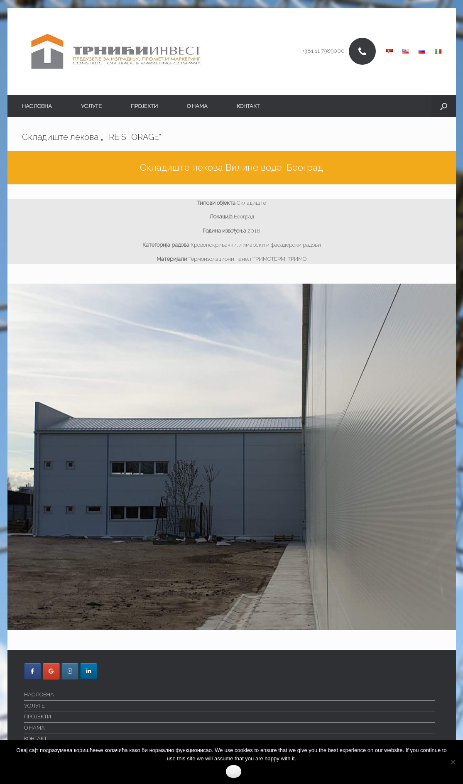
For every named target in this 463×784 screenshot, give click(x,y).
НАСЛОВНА (37, 106)
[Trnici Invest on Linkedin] (88, 671)
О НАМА (197, 106)
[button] (443, 106)
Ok (233, 772)
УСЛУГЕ (91, 106)
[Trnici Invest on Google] (51, 671)
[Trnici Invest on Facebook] (32, 671)
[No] (452, 762)
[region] (231, 457)
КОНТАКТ (248, 106)
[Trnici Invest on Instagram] (69, 671)
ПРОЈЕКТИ (144, 106)
